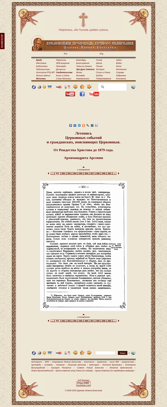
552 (63, 173)
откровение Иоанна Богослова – (67, 362)
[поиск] (112, 87)
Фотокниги (121, 69)
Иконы (79, 72)
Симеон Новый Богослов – (92, 368)
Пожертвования (103, 79)
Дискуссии (61, 69)
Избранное (121, 75)
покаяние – (61, 365)
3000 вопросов (62, 63)
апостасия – (90, 362)
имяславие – (95, 365)
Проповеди (61, 66)
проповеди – (37, 365)
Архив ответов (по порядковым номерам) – (115, 371)
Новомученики (82, 79)
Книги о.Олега (62, 75)
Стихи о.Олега (103, 72)
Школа (99, 63)
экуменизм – (102, 362)
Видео (119, 63)
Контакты (121, 79)
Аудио (119, 60)
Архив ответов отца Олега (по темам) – (74, 371)
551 (57, 173)
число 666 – (115, 362)
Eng (101, 54)
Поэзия (99, 66)
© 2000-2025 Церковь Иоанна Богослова (83, 390)
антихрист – (37, 362)
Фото (118, 66)
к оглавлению (83, 168)
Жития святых (43, 75)
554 (74, 173)
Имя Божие (41, 63)
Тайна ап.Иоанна (84, 66)
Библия (99, 75)
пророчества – (129, 362)
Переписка (61, 60)
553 (69, 173)
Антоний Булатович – (113, 365)
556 (86, 173)
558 (98, 173)
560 (109, 173)
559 (103, 173)
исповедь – (49, 365)
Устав (99, 60)
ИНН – (48, 362)
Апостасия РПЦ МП (45, 72)
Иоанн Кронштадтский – (43, 371)
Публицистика (43, 69)
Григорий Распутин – (63, 368)
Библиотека (41, 66)
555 (80, 173)
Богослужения (82, 63)
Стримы (120, 72)
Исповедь (80, 75)
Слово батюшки (63, 79)
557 (92, 173)
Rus (65, 54)
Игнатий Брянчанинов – (123, 368)
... (52, 173)
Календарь (81, 60)
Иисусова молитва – (78, 365)
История (100, 69)
